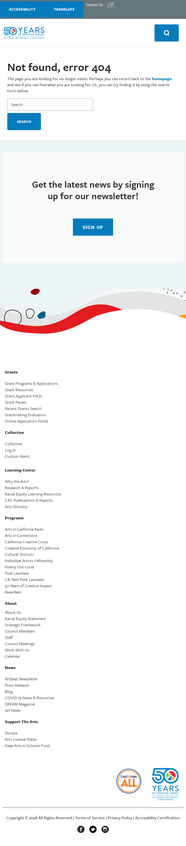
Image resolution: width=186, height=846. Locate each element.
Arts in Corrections (21, 536)
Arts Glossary (16, 507)
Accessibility (23, 9)
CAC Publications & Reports (29, 501)
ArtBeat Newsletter (21, 680)
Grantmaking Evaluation (25, 415)
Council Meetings (20, 644)
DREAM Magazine (20, 705)
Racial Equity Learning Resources (33, 495)
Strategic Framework (23, 625)
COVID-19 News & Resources (29, 698)
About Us (13, 613)
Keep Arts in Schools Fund (27, 746)
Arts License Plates (21, 740)
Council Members (20, 632)
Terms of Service (90, 818)
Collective (13, 444)
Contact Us (97, 5)
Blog (9, 692)
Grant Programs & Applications (31, 384)
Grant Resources (19, 390)
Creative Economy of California (32, 549)
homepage (162, 79)
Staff (9, 638)
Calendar (12, 657)
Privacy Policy (120, 818)
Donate (11, 734)
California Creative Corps (26, 542)
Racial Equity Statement (25, 619)
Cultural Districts (19, 555)
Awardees (13, 593)
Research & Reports (22, 488)
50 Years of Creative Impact (28, 586)
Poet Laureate (17, 574)
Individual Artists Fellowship (29, 561)
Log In (10, 451)
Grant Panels (15, 403)
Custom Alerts (17, 457)
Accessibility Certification (157, 818)
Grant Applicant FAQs (23, 397)
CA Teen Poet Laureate (24, 580)
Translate (66, 9)
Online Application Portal (26, 422)
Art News (13, 711)
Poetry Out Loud (19, 567)
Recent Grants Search (23, 409)
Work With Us (17, 651)
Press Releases (17, 686)
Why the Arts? (17, 482)
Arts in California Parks (24, 530)
